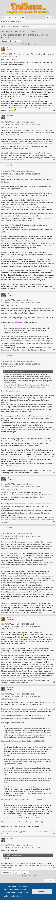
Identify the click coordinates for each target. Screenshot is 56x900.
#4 (2, 305)
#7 (2, 539)
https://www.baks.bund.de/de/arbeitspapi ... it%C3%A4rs (21, 799)
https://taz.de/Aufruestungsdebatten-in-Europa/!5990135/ (21, 741)
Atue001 (9, 165)
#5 (2, 366)
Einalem (10, 294)
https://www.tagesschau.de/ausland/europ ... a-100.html (21, 822)
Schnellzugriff (4, 17)
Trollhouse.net (13, 17)
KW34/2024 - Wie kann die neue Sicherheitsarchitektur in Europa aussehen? (24, 33)
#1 (2, 59)
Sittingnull (10, 687)
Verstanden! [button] (42, 892)
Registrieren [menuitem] (53, 17)
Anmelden (6, 21)
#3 (2, 176)
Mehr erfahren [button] (16, 896)
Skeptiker (10, 115)
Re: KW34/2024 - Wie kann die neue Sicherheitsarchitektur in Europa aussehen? (21, 123)
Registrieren (17, 21)
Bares (9, 48)
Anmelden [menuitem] (48, 17)
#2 (2, 127)
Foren (23, 17)
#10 (2, 850)
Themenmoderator (13, 38)
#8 (2, 629)
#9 (2, 699)
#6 (2, 489)
